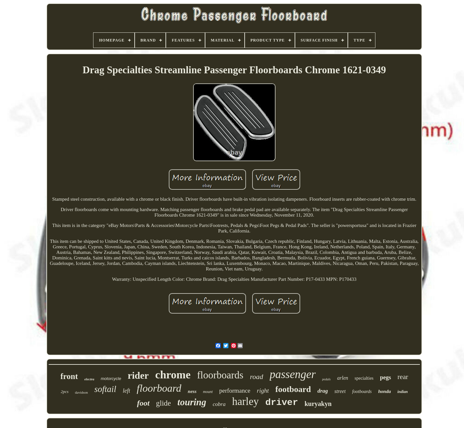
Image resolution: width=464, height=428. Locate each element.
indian (402, 391)
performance (234, 390)
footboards (362, 391)
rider (138, 375)
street (340, 391)
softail (105, 389)
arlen (342, 378)
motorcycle (111, 378)
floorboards (220, 375)
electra (89, 379)
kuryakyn (317, 403)
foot (143, 403)
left (126, 390)
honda (384, 391)
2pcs (64, 391)
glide (163, 403)
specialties (364, 378)
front (69, 376)
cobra (219, 404)
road (256, 377)
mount (208, 391)
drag (322, 391)
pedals (326, 379)
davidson (81, 392)
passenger (293, 374)
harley (245, 401)
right (263, 390)
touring (191, 402)
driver (281, 403)
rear (402, 377)
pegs (385, 377)
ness (192, 391)
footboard (293, 389)
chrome (172, 375)
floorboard (159, 388)
